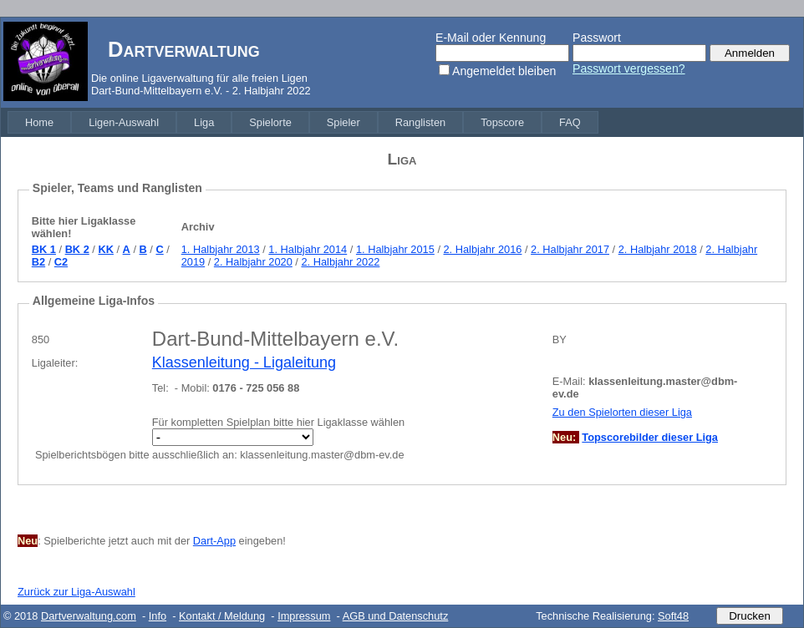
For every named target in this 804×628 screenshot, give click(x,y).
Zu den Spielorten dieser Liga (622, 412)
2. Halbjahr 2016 (483, 249)
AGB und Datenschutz (396, 616)
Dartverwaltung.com (88, 616)
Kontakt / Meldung (222, 616)
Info (157, 616)
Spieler (343, 122)
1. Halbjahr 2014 (307, 249)
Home (39, 122)
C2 (61, 262)
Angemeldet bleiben (504, 71)
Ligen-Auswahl (124, 122)
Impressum (303, 616)
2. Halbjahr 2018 (657, 249)
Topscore (502, 122)
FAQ (570, 122)
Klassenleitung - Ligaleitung (244, 362)
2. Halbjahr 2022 (340, 262)
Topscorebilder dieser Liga (650, 437)
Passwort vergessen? (628, 68)
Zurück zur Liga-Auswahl (76, 591)
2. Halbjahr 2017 (570, 249)
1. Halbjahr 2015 (395, 249)
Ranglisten (420, 122)
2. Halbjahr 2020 (253, 262)
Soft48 (673, 616)
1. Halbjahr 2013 (220, 249)
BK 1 (44, 249)
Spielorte (270, 122)
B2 (38, 262)
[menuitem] (39, 122)
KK (105, 249)
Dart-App (214, 540)
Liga (204, 122)
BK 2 (77, 249)
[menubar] (303, 122)
